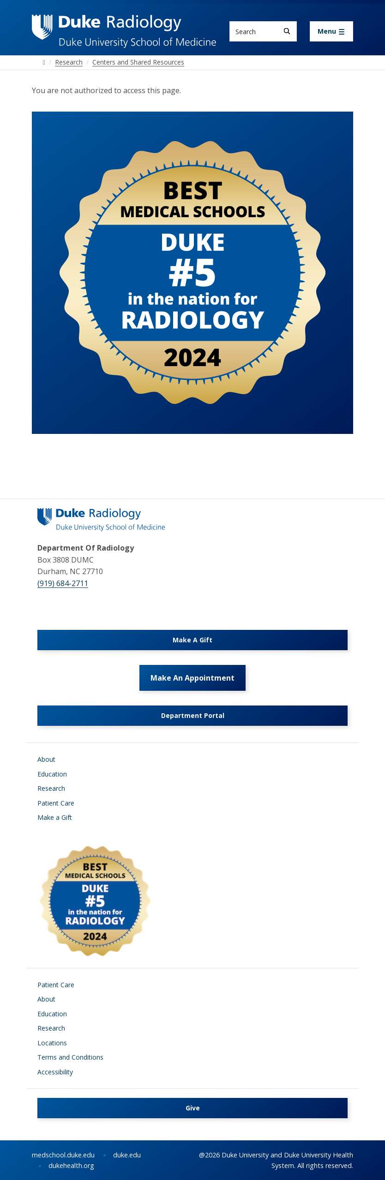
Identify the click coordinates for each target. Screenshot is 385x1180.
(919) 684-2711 (62, 583)
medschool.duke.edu (63, 1154)
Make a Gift (54, 817)
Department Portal (192, 715)
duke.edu (127, 1154)
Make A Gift (192, 639)
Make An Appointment (192, 678)
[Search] (287, 31)
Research (51, 788)
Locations (52, 1042)
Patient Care (55, 803)
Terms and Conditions (70, 1057)
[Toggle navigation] (331, 31)
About (46, 759)
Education (52, 774)
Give (193, 1107)
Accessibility (55, 1071)
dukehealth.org (71, 1165)
